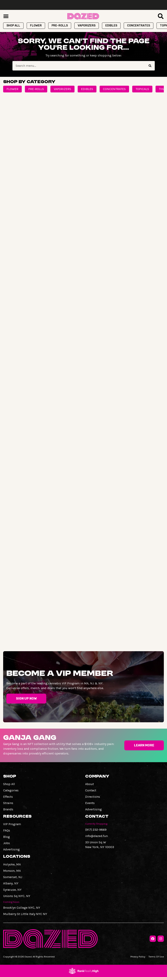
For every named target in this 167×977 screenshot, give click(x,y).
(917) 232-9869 (96, 829)
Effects (8, 797)
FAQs (6, 830)
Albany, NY (10, 883)
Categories (11, 790)
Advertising (93, 809)
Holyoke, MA (12, 864)
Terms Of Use (156, 956)
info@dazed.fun (96, 836)
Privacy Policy (137, 956)
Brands (8, 809)
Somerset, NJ (12, 877)
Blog (6, 837)
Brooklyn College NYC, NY (21, 907)
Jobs (6, 843)
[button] (6, 16)
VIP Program (12, 824)
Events (90, 803)
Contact (90, 790)
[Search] (150, 65)
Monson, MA (12, 871)
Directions (92, 797)
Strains (8, 803)
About (89, 784)
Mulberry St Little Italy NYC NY (25, 914)
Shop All (9, 784)
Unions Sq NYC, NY (16, 896)
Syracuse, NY (12, 890)
